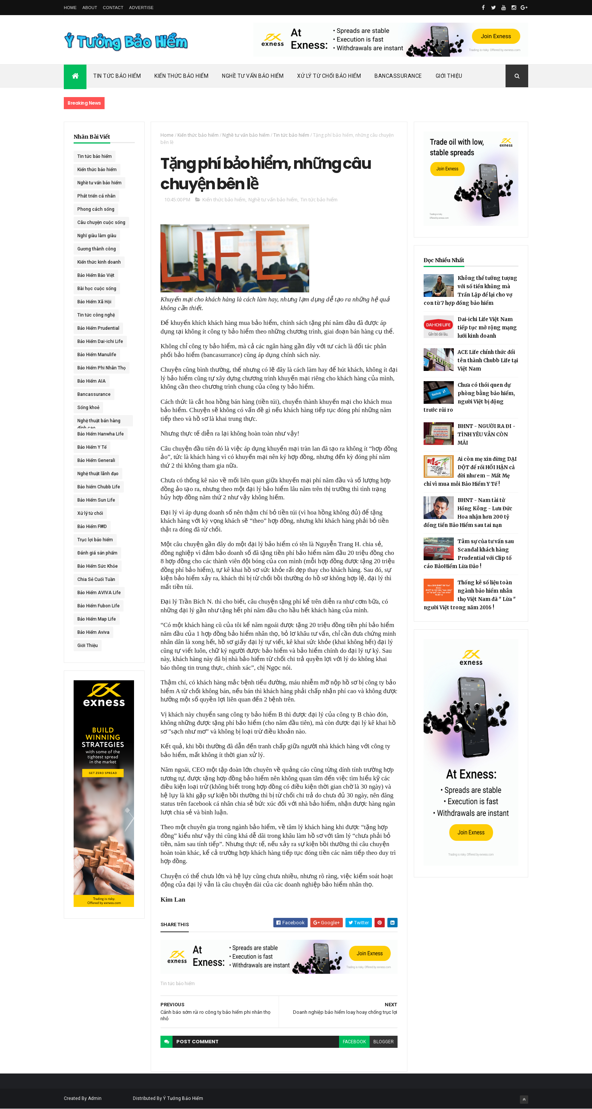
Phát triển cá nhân (96, 196)
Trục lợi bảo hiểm (95, 539)
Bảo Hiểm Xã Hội (94, 301)
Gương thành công (96, 249)
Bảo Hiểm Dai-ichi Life (100, 341)
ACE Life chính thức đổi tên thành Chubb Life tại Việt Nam (488, 360)
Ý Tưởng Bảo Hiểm (183, 1098)
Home (70, 7)
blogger (383, 1041)
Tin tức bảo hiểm (94, 156)
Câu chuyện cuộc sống (101, 222)
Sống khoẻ (88, 407)
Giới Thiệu (449, 76)
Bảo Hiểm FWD (92, 526)
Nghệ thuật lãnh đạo (98, 473)
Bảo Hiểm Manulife (96, 354)
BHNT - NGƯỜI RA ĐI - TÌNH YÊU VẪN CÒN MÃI (486, 434)
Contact (113, 7)
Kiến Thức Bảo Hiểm (181, 76)
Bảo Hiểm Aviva (93, 632)
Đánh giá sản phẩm (97, 553)
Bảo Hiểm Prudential (98, 328)
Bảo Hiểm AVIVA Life (99, 592)
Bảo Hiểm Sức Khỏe (97, 566)
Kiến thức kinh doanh (99, 262)
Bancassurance (398, 76)
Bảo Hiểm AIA (91, 381)
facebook (354, 1041)
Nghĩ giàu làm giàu (96, 235)
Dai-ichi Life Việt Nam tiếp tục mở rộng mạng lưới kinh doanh (487, 327)
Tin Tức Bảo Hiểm (117, 76)
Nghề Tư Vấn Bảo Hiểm (253, 76)
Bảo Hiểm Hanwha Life (100, 434)
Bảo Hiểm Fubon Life (98, 606)
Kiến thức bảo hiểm (97, 169)
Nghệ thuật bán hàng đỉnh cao (98, 422)
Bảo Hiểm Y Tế (91, 447)
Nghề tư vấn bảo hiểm (99, 182)
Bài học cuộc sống (96, 288)
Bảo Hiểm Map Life (96, 619)
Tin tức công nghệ (96, 315)
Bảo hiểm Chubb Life (98, 487)
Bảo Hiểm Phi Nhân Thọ (101, 368)
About (89, 7)
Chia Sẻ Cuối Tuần (96, 579)
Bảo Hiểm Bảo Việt (95, 275)
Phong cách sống (95, 209)
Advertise (141, 7)
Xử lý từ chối (90, 513)
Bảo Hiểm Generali (96, 460)
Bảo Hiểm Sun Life (96, 500)
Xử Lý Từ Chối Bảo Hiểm (329, 76)
